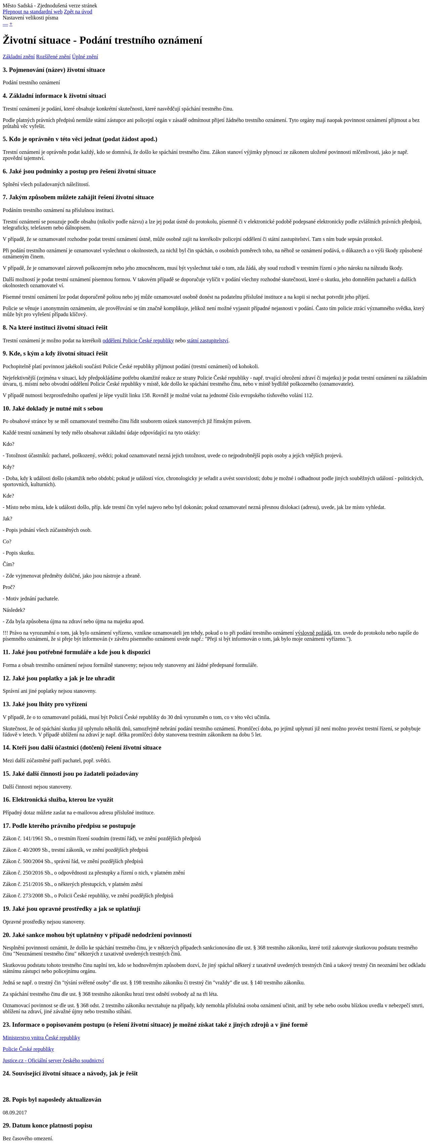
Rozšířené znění (53, 56)
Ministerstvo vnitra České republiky (41, 1037)
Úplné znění (85, 56)
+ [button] (10, 24)
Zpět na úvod (78, 11)
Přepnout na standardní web (32, 11)
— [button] (5, 24)
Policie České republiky (28, 1049)
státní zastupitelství (207, 340)
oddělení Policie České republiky (138, 340)
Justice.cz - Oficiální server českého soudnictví (53, 1060)
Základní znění (19, 56)
